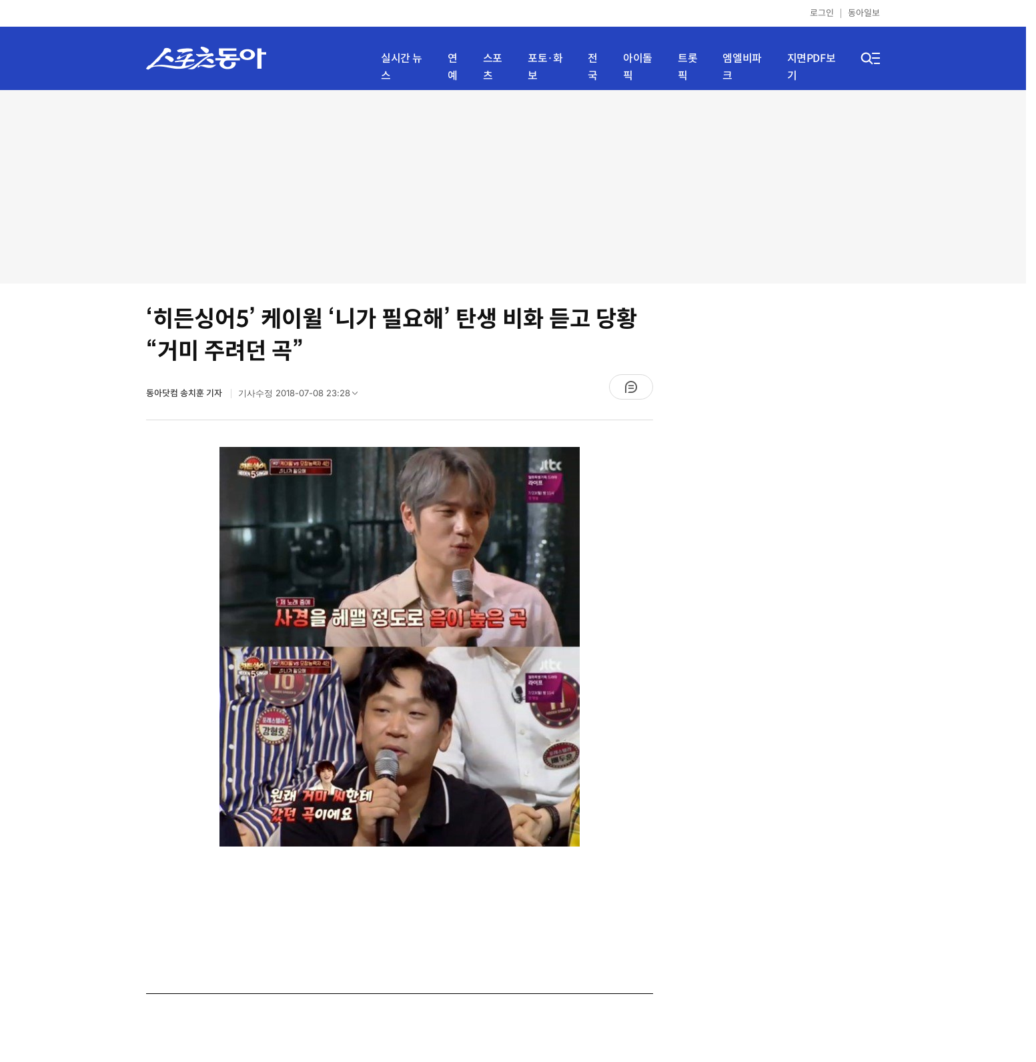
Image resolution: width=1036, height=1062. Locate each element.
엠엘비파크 (741, 67)
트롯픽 (687, 67)
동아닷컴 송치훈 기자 (185, 393)
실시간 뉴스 (401, 67)
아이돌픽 (637, 67)
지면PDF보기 (811, 67)
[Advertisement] (513, 186)
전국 (593, 67)
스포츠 (492, 67)
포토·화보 (545, 67)
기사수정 (302, 396)
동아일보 (864, 13)
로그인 (822, 13)
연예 (453, 67)
